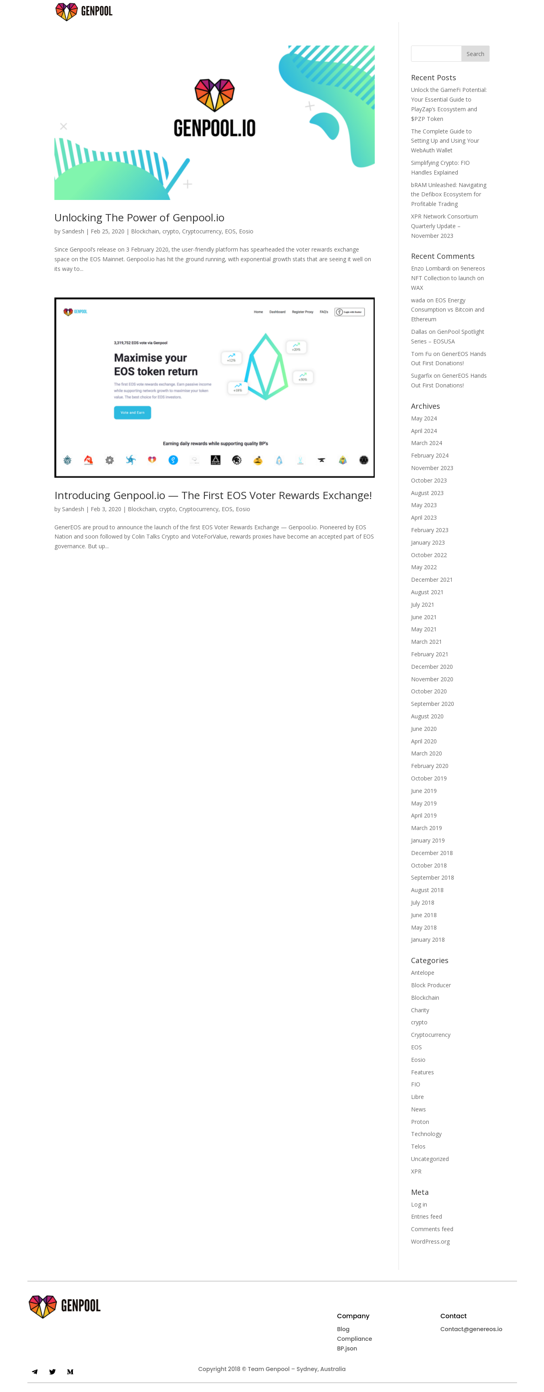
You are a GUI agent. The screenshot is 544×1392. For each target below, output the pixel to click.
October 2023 (429, 480)
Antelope (422, 972)
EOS (230, 231)
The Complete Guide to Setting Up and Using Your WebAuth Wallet (445, 140)
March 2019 (426, 828)
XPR (416, 1171)
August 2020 (427, 716)
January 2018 (428, 939)
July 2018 (422, 902)
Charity (420, 1010)
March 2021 (426, 641)
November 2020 (432, 679)
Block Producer (431, 985)
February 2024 (429, 455)
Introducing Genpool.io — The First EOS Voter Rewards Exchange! (213, 495)
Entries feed (426, 1216)
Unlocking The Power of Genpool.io (139, 217)
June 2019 (424, 791)
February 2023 (429, 530)
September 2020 (432, 703)
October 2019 (429, 778)
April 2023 (424, 517)
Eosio (246, 231)
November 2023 (432, 468)
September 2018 (432, 877)
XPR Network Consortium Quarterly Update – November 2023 (444, 225)
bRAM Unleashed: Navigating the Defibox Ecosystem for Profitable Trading (448, 194)
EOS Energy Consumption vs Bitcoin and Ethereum (447, 309)
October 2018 (429, 865)
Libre (417, 1097)
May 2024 (424, 418)
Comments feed (432, 1229)
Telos (418, 1146)
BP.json (347, 1348)
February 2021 (429, 654)
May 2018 (424, 927)
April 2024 (424, 431)
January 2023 (428, 542)
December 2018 (432, 853)
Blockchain (145, 231)
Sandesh (73, 231)
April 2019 (424, 815)
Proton (420, 1122)
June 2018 (424, 915)
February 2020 (429, 766)
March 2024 (426, 443)
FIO (415, 1084)
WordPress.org (430, 1241)
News (418, 1109)
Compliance (354, 1339)
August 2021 (427, 592)
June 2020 (424, 728)
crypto (170, 231)
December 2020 (432, 666)
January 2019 (428, 840)
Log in (419, 1204)
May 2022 (424, 567)
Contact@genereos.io (471, 1329)
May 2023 (424, 505)
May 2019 (424, 803)
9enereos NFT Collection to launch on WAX (448, 277)
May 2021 (424, 629)
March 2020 (426, 753)
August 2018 (427, 890)
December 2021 (432, 579)
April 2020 (424, 741)
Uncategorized (430, 1159)
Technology (426, 1134)
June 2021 (424, 617)
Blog (343, 1329)
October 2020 (429, 691)
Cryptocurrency (202, 231)
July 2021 (422, 604)
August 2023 (427, 493)
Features (422, 1072)
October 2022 (429, 555)
